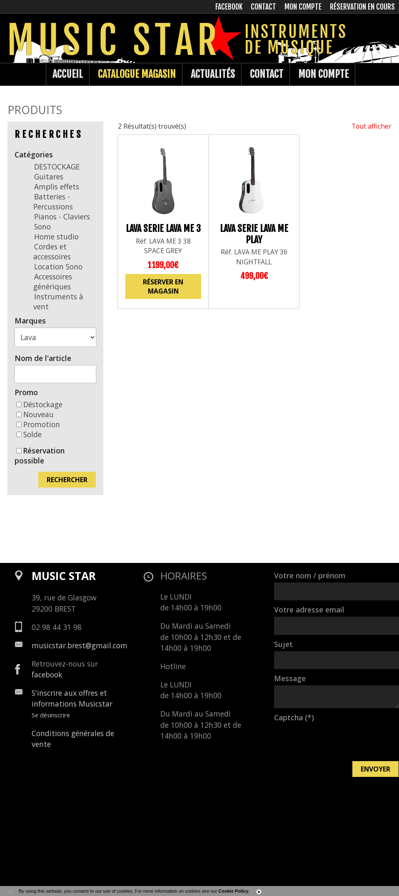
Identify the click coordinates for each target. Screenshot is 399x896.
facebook (47, 674)
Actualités (213, 74)
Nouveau (35, 414)
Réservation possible (40, 455)
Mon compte (323, 74)
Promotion (38, 424)
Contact (266, 74)
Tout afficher (372, 126)
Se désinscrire (51, 715)
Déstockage (39, 404)
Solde (29, 434)
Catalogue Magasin (137, 74)
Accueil (67, 74)
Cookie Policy (233, 891)
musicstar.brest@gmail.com (79, 645)
